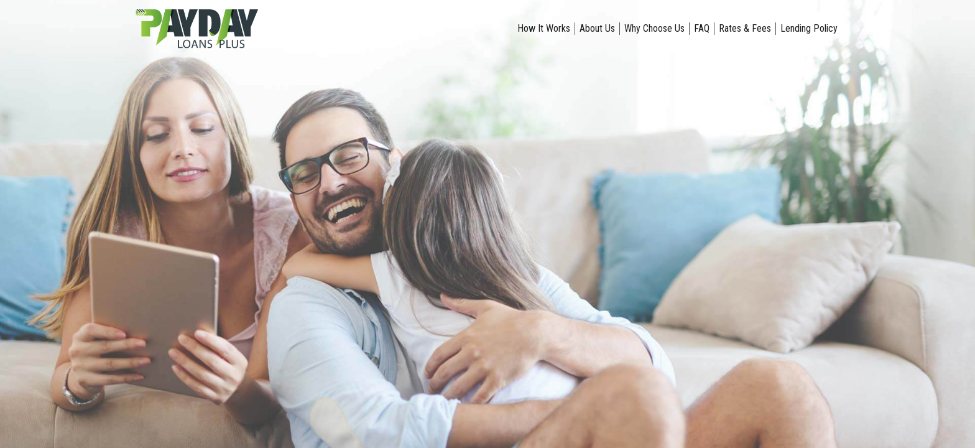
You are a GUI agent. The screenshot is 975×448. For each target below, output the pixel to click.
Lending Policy (809, 28)
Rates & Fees (745, 28)
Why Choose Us (654, 28)
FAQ (701, 28)
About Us (597, 28)
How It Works (543, 28)
